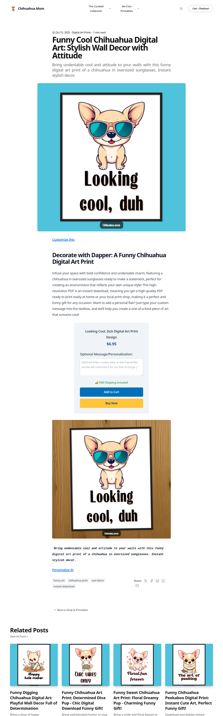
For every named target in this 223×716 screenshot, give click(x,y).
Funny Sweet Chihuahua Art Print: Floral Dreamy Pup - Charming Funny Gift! (136, 700)
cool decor (98, 580)
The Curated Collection (100, 9)
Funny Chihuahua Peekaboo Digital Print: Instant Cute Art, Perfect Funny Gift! (188, 700)
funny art (59, 580)
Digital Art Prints (81, 32)
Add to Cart (111, 392)
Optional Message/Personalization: (106, 354)
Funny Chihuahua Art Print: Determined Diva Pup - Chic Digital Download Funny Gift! (83, 700)
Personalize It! (62, 570)
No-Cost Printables (130, 9)
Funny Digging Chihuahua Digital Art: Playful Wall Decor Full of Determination (33, 700)
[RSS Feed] (181, 8)
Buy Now (111, 403)
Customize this (63, 239)
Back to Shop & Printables (70, 610)
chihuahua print (78, 580)
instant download (64, 586)
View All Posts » (19, 636)
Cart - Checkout (201, 8)
